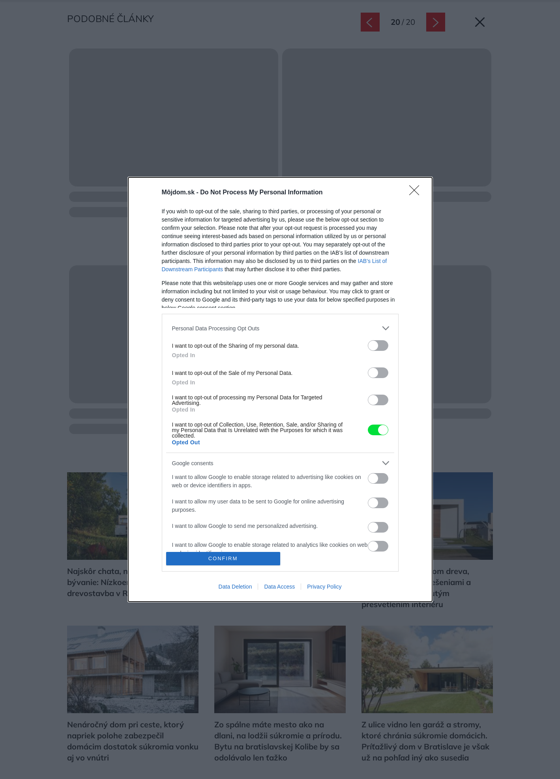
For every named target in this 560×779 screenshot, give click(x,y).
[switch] (378, 345)
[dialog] (280, 389)
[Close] (416, 192)
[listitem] (280, 328)
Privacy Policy (324, 586)
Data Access (279, 586)
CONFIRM (223, 558)
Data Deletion (235, 586)
